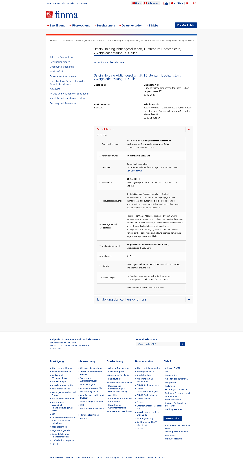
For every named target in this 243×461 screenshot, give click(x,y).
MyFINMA (178, 3)
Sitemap (152, 457)
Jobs (63, 3)
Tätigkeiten (170, 382)
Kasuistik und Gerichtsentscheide (67, 98)
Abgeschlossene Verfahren (93, 40)
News (136, 3)
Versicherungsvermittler (63, 385)
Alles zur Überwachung (91, 368)
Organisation (171, 375)
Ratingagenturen (60, 427)
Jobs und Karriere (84, 457)
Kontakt (70, 3)
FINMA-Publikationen (147, 395)
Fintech (55, 444)
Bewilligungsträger (60, 61)
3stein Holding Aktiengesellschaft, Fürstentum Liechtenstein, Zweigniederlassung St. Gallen (151, 40)
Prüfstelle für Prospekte (63, 440)
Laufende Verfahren (70, 40)
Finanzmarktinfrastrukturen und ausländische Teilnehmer (64, 420)
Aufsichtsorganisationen (63, 398)
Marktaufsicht (57, 71)
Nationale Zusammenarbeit (178, 393)
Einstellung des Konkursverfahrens (121, 299)
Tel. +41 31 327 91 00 (60, 346)
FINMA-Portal (81, 3)
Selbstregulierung (145, 418)
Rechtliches (127, 457)
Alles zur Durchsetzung (62, 57)
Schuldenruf (105, 129)
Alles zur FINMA (172, 368)
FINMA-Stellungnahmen (148, 385)
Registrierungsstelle (61, 430)
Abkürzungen (112, 457)
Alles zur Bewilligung (62, 368)
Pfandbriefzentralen (89, 415)
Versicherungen (59, 381)
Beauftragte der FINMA (176, 389)
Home (48, 3)
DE (194, 3)
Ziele (167, 372)
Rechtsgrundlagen (145, 372)
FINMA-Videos (143, 398)
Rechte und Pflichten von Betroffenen (69, 93)
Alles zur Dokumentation (148, 368)
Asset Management (61, 389)
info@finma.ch (58, 348)
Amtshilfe (55, 88)
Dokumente (151, 3)
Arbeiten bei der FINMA (176, 379)
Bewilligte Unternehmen (176, 431)
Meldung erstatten (174, 409)
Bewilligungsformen (61, 372)
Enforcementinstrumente (63, 76)
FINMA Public (173, 418)
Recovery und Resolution (63, 103)
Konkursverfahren (134, 171)
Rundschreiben (144, 375)
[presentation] (144, 129)
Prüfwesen (170, 386)
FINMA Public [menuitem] (186, 25)
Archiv (140, 428)
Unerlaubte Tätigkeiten (62, 66)
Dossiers (140, 402)
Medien (56, 3)
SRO (53, 414)
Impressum (140, 457)
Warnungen (170, 435)
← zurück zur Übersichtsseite (109, 62)
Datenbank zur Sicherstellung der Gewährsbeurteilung (67, 83)
